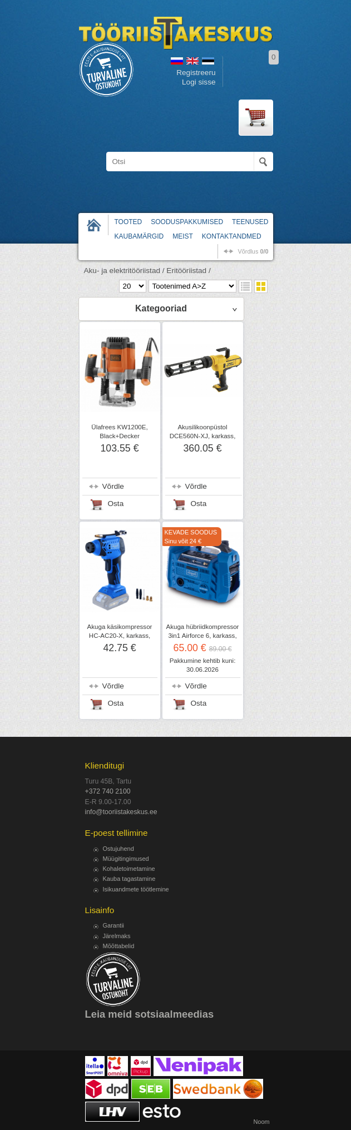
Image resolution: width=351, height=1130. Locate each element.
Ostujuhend (118, 848)
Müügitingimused (126, 858)
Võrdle (113, 486)
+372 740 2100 (108, 791)
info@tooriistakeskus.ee (121, 812)
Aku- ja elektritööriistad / (124, 270)
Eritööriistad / (188, 270)
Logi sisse (198, 82)
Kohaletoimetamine (129, 868)
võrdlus (253, 251)
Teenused (250, 222)
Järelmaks (117, 936)
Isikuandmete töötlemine (136, 889)
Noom (261, 1121)
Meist (182, 236)
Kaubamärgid (139, 236)
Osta (116, 503)
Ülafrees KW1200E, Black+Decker (119, 431)
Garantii (114, 925)
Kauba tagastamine (129, 878)
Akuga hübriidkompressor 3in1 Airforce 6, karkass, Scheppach (202, 635)
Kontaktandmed (231, 236)
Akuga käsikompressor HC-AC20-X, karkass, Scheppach (119, 635)
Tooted (128, 222)
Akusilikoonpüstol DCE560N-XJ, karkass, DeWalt (203, 436)
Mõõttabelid (119, 946)
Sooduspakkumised (187, 222)
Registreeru (195, 72)
